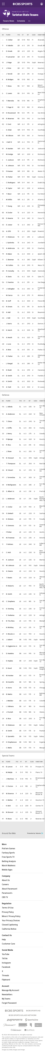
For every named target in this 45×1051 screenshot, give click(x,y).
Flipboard (6, 980)
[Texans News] (8, 21)
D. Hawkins (10, 653)
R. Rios (8, 445)
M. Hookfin (10, 682)
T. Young (9, 206)
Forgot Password (9, 1003)
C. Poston (9, 786)
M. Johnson (10, 565)
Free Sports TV (8, 857)
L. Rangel (9, 364)
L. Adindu (9, 407)
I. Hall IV (9, 142)
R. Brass (9, 819)
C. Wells (9, 748)
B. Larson (9, 767)
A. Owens (9, 571)
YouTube (5, 954)
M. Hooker (9, 676)
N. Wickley (10, 627)
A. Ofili (8, 231)
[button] (29, 21)
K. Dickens (9, 519)
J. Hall (8, 318)
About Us (6, 880)
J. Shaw (9, 451)
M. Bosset (9, 812)
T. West (9, 194)
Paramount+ (7, 893)
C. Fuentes (10, 282)
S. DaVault (9, 513)
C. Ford (8, 124)
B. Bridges (9, 79)
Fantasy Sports (8, 853)
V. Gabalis (9, 45)
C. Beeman (10, 260)
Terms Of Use (7, 908)
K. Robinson (10, 725)
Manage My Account (10, 990)
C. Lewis (9, 93)
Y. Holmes (9, 544)
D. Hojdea (9, 661)
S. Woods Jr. (10, 634)
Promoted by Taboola (35, 833)
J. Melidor (9, 701)
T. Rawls (9, 578)
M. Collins (9, 265)
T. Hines (9, 86)
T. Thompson (10, 464)
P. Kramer (9, 171)
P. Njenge (9, 439)
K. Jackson (10, 560)
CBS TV (5, 897)
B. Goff (8, 301)
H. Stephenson (11, 742)
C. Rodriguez (10, 183)
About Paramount (9, 889)
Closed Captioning (10, 925)
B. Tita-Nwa (10, 621)
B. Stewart (10, 458)
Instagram (6, 963)
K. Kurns (9, 688)
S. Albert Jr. (10, 491)
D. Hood (9, 668)
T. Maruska (10, 101)
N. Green (9, 307)
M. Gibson (9, 136)
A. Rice (8, 719)
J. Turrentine (10, 477)
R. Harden (9, 149)
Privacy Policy (8, 912)
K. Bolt (8, 806)
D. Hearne (9, 218)
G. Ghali (9, 130)
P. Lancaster (10, 57)
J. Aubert (9, 640)
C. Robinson (10, 237)
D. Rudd (9, 370)
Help (4, 939)
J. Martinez (10, 779)
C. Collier (9, 40)
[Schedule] (21, 21)
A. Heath (9, 337)
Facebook (6, 967)
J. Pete (8, 68)
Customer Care (8, 944)
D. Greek (9, 51)
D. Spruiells (10, 736)
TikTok (4, 958)
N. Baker (9, 254)
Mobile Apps (7, 870)
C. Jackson (10, 160)
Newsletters (7, 994)
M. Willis (9, 200)
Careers (5, 884)
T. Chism (9, 421)
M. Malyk (9, 772)
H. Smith (9, 381)
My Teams (6, 999)
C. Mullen (9, 800)
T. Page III (9, 107)
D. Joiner (9, 225)
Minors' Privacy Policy (11, 916)
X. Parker (9, 356)
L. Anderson (10, 499)
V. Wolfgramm (11, 485)
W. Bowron (10, 794)
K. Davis (9, 277)
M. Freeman (10, 538)
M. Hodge (9, 154)
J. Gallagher (10, 289)
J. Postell (9, 712)
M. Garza (9, 295)
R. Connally (10, 271)
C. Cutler (9, 507)
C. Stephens (10, 601)
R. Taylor (9, 188)
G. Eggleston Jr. (11, 646)
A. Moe (8, 350)
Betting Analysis (9, 861)
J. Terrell (9, 74)
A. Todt (8, 387)
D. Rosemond (11, 113)
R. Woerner (10, 119)
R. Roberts (10, 586)
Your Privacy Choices (11, 920)
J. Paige (9, 62)
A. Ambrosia (10, 248)
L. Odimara (10, 706)
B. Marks (9, 694)
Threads (5, 975)
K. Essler (9, 213)
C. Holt (8, 552)
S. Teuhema (10, 615)
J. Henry (9, 434)
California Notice (9, 929)
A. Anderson (10, 414)
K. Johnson (10, 166)
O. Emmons (10, 526)
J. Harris (9, 324)
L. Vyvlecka (10, 243)
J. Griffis (9, 428)
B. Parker (9, 177)
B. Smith (9, 376)
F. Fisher (9, 532)
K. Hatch (9, 330)
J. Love (8, 344)
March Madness (8, 865)
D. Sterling (10, 609)
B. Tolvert (9, 470)
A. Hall (8, 312)
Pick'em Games (8, 848)
